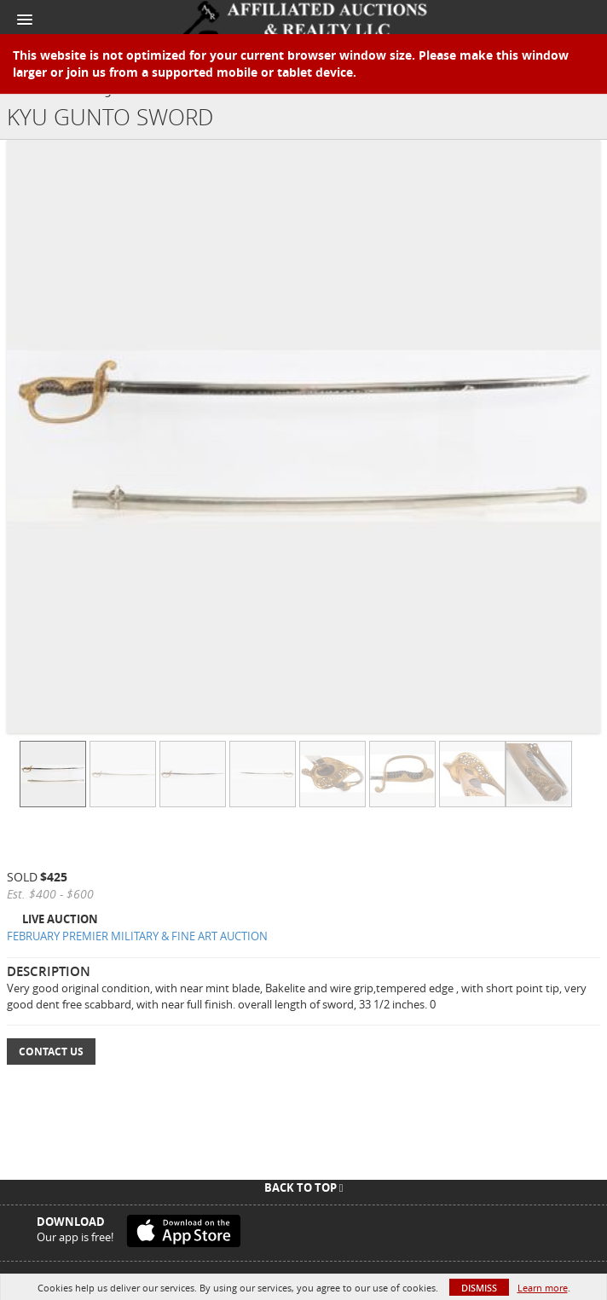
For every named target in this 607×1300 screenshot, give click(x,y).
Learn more (542, 1287)
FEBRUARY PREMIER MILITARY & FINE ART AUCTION (137, 936)
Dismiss (479, 1287)
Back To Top (304, 1187)
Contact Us (51, 1051)
